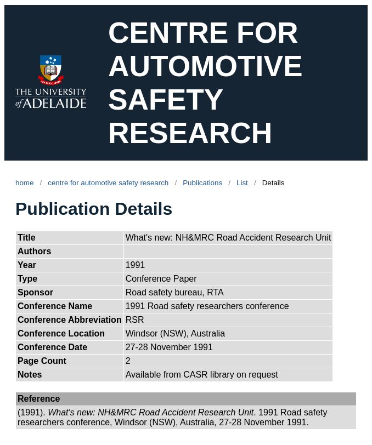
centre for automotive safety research (108, 183)
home (24, 183)
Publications (202, 183)
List (242, 183)
